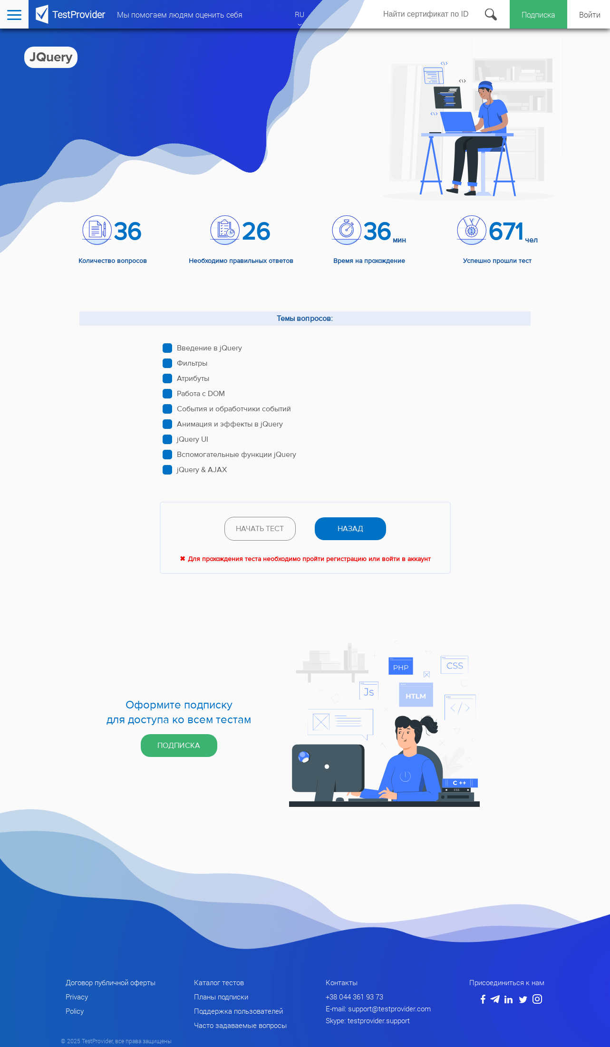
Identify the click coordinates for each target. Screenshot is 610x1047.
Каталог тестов (219, 982)
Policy (75, 1011)
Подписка (538, 14)
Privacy (77, 996)
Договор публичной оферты (110, 982)
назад (350, 528)
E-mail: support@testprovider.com (378, 1008)
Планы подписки (221, 996)
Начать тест (260, 528)
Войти (589, 14)
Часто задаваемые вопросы (240, 1025)
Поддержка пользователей (238, 1011)
